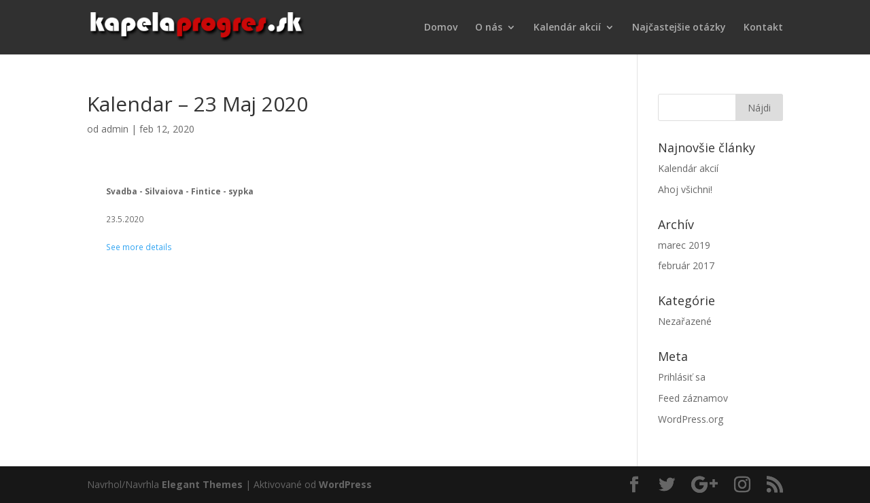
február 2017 (686, 265)
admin (114, 128)
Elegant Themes (202, 484)
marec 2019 (684, 245)
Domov (440, 27)
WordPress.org (690, 419)
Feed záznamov (693, 398)
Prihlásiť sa (682, 376)
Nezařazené (685, 321)
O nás (488, 27)
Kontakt (763, 27)
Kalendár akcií (567, 27)
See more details (139, 246)
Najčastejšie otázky (679, 27)
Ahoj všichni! (685, 189)
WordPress (345, 484)
